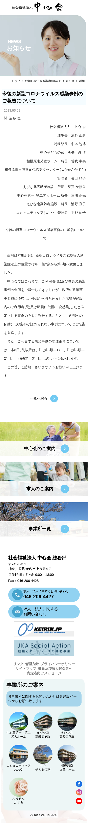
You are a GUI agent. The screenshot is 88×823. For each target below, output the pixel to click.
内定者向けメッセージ (44, 673)
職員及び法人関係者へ (55, 669)
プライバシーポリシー (58, 664)
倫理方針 (32, 664)
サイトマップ (26, 669)
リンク (18, 664)
